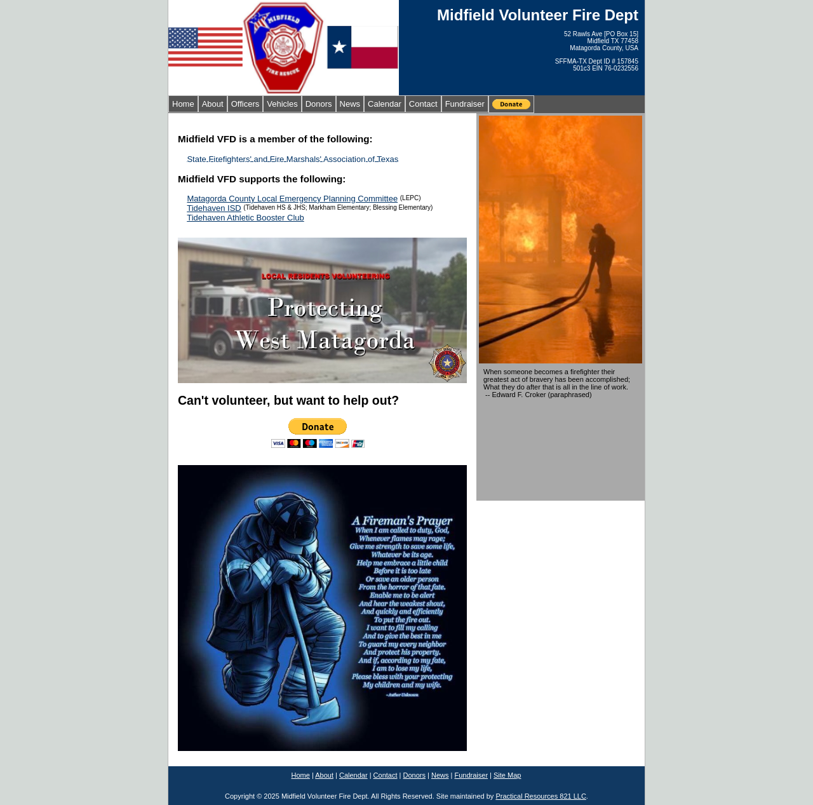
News (350, 104)
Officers (245, 104)
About (213, 104)
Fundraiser (465, 104)
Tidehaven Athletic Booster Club (245, 217)
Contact (423, 104)
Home (183, 104)
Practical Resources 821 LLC (540, 796)
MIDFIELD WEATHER (560, 450)
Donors (319, 104)
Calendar (384, 104)
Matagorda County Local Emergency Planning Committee (292, 198)
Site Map (507, 775)
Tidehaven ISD (214, 208)
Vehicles (282, 104)
